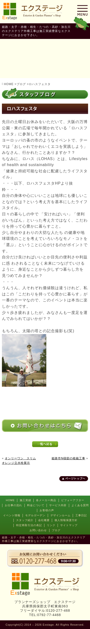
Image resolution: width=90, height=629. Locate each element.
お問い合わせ (38, 530)
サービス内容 (57, 505)
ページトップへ (75, 478)
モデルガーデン (35, 515)
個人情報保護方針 (66, 520)
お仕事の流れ (13, 505)
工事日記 (81, 515)
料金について (35, 505)
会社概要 (44, 520)
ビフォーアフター (72, 500)
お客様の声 (47, 510)
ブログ (56, 530)
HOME (10, 500)
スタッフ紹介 (24, 520)
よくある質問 (80, 505)
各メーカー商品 (46, 500)
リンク (51, 525)
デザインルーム (60, 515)
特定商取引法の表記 (29, 525)
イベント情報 (11, 515)
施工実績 (25, 500)
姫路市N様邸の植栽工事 (68, 458)
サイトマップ (69, 525)
